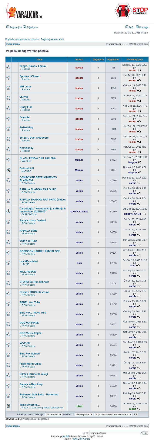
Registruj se (14, 27)
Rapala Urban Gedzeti (33, 220)
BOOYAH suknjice (30, 333)
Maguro (79, 159)
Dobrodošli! (27, 168)
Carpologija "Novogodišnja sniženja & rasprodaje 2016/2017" (43, 210)
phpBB (66, 436)
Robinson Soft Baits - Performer (39, 394)
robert (79, 406)
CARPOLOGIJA (29, 214)
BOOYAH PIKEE (29, 322)
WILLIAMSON (28, 271)
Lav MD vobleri (29, 261)
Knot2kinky (26, 148)
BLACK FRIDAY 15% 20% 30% (38, 158)
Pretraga (142, 27)
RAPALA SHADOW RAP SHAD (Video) (43, 199)
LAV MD (25, 264)
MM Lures (25, 86)
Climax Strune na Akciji (34, 374)
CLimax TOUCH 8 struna (34, 292)
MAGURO (26, 161)
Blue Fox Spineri (30, 353)
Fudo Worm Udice (30, 363)
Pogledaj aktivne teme (52, 39)
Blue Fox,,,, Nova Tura (33, 312)
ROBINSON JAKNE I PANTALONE (40, 251)
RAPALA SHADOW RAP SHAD (38, 189)
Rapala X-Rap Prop (31, 384)
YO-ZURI (25, 343)
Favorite (25, 117)
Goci (79, 263)
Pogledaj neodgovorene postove (22, 39)
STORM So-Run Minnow (34, 281)
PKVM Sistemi (28, 183)
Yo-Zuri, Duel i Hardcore (34, 137)
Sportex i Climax (30, 76)
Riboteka (25, 69)
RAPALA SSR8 (28, 230)
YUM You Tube (28, 241)
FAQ (129, 27)
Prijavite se (30, 27)
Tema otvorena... (30, 404)
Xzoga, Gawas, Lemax (33, 66)
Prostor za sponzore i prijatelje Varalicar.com (42, 408)
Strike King (26, 127)
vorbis (79, 180)
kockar (79, 67)
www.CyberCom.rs (81, 439)
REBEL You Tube (30, 302)
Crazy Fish (26, 107)
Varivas (24, 96)
